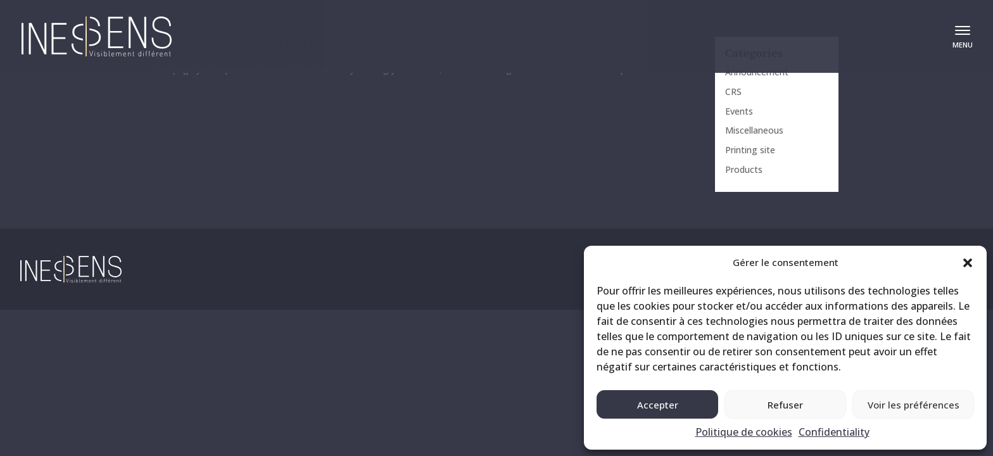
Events (739, 111)
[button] (967, 262)
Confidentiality (834, 432)
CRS (733, 92)
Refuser (785, 404)
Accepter (657, 404)
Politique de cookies (743, 432)
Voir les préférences (913, 404)
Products (743, 169)
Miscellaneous (754, 130)
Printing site (750, 150)
